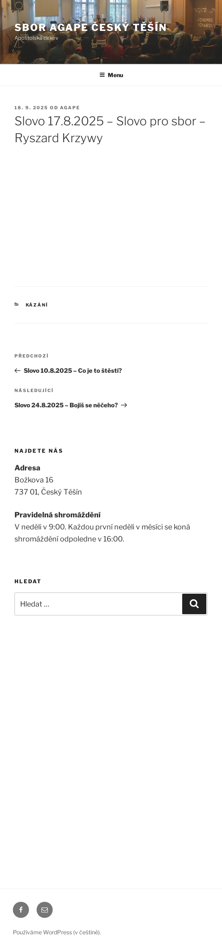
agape (70, 107)
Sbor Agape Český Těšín (90, 27)
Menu (111, 75)
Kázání (37, 305)
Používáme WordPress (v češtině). (57, 932)
